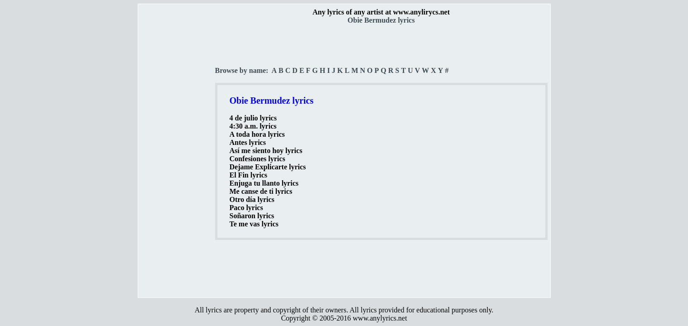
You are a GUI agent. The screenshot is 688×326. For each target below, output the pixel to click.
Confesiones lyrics (257, 159)
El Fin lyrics (249, 175)
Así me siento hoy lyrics (266, 150)
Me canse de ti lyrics (261, 191)
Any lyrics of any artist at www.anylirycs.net (381, 12)
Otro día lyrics (252, 199)
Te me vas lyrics (254, 224)
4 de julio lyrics (253, 118)
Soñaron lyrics (252, 216)
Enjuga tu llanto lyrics (264, 183)
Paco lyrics (246, 207)
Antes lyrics (248, 142)
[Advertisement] (177, 159)
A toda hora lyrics (257, 134)
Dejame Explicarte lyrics (268, 167)
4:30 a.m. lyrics (253, 126)
